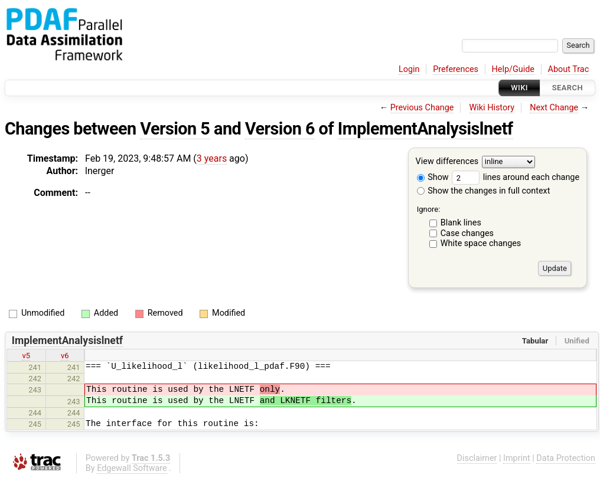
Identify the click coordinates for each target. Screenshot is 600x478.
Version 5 (175, 129)
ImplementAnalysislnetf (425, 129)
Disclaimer (477, 458)
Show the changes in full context (483, 191)
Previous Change (422, 108)
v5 (26, 355)
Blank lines (461, 223)
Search (567, 87)
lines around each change (515, 177)
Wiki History (491, 108)
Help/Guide (513, 69)
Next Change (554, 108)
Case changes (467, 233)
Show (433, 177)
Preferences (455, 69)
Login (409, 69)
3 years (212, 158)
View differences (447, 162)
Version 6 (280, 129)
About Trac (568, 69)
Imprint (516, 458)
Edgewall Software (132, 468)
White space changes (481, 243)
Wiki (519, 87)
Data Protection (565, 458)
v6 (65, 355)
